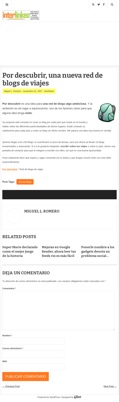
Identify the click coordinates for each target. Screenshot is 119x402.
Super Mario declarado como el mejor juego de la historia (20, 251)
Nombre (7, 335)
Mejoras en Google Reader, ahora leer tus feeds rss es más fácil (59, 251)
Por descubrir (10, 169)
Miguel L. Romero (12, 91)
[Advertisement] (59, 34)
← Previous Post (11, 386)
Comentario (9, 288)
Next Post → (110, 386)
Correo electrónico (12, 348)
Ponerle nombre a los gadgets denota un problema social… (97, 251)
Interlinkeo (49, 91)
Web (4, 361)
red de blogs (25, 181)
